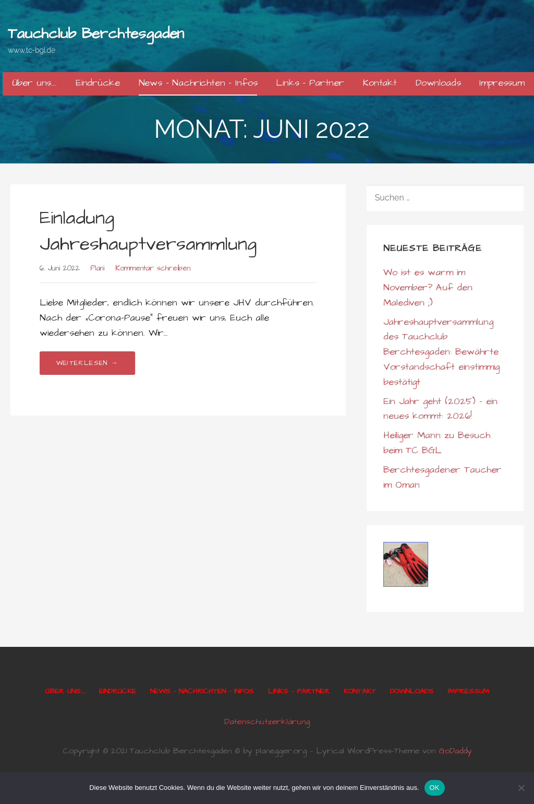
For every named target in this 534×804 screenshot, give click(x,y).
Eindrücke (98, 82)
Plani (97, 268)
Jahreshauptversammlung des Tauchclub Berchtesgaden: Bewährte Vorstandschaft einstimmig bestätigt (441, 351)
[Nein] (521, 788)
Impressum (502, 82)
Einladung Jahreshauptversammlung (148, 231)
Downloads (438, 82)
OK (435, 787)
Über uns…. (34, 82)
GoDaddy (455, 750)
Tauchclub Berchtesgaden (96, 33)
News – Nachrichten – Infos (198, 82)
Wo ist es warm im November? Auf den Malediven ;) (427, 287)
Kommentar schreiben (152, 268)
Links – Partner (310, 82)
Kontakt (380, 82)
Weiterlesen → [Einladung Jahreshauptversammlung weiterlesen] (87, 363)
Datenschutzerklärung (267, 721)
